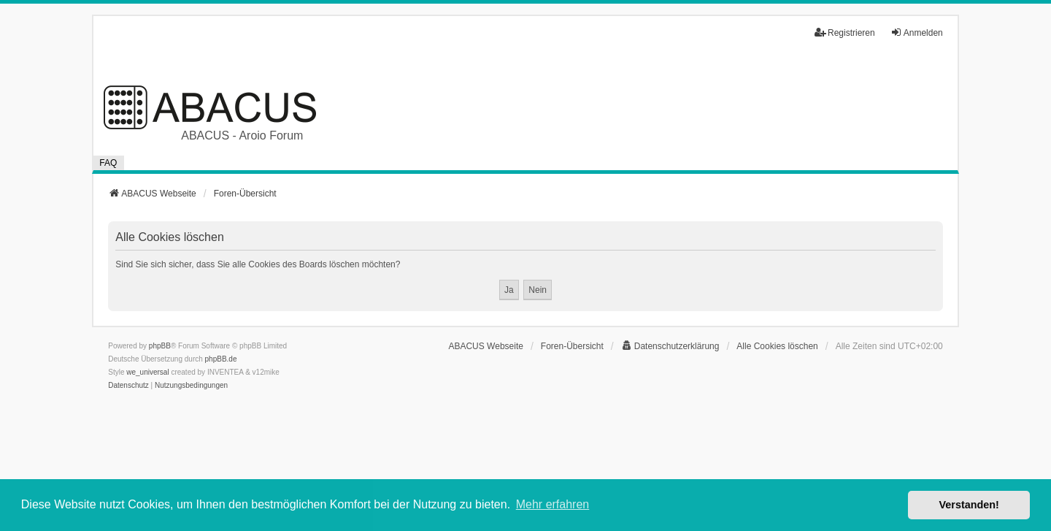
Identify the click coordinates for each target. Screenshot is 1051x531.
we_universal (147, 372)
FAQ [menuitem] (108, 163)
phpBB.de (221, 359)
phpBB (160, 346)
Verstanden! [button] (969, 505)
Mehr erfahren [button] (553, 504)
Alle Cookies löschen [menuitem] (776, 346)
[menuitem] (670, 346)
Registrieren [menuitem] (845, 32)
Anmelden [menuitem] (916, 32)
